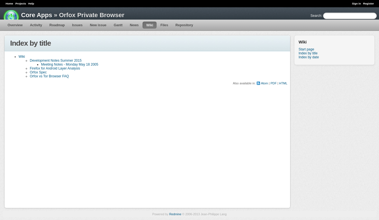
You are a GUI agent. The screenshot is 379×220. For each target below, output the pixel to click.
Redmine (175, 214)
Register (368, 3)
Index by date (309, 57)
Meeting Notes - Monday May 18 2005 (69, 64)
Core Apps (36, 14)
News (134, 25)
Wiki (149, 25)
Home (9, 3)
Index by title (308, 53)
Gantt (118, 25)
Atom (264, 83)
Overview (15, 25)
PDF (273, 83)
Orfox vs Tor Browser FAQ (49, 76)
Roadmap (57, 25)
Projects (20, 3)
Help (31, 3)
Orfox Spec (38, 72)
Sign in (356, 3)
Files (164, 25)
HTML (283, 83)
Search (315, 16)
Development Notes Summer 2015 (56, 60)
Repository (184, 25)
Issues (77, 25)
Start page (306, 49)
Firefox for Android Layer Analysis (55, 68)
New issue (98, 25)
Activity (36, 25)
